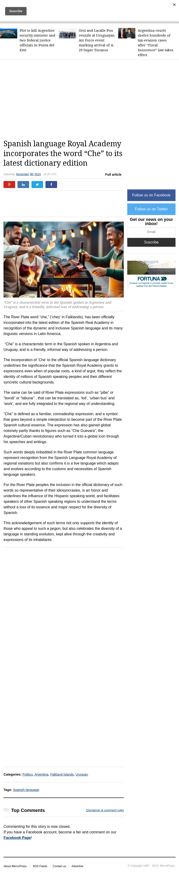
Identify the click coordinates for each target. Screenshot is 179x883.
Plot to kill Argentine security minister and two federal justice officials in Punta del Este (37, 40)
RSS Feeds (40, 866)
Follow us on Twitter (151, 209)
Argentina (41, 774)
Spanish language (26, 790)
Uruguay (82, 774)
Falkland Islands (62, 774)
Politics (27, 774)
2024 (37, 174)
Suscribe (151, 242)
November (22, 174)
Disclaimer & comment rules (105, 810)
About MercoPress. (15, 866)
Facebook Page (17, 838)
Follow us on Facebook (151, 195)
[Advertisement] (91, 99)
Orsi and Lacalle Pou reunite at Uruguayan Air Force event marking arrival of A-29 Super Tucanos (97, 40)
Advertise (77, 866)
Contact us (59, 866)
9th (32, 174)
